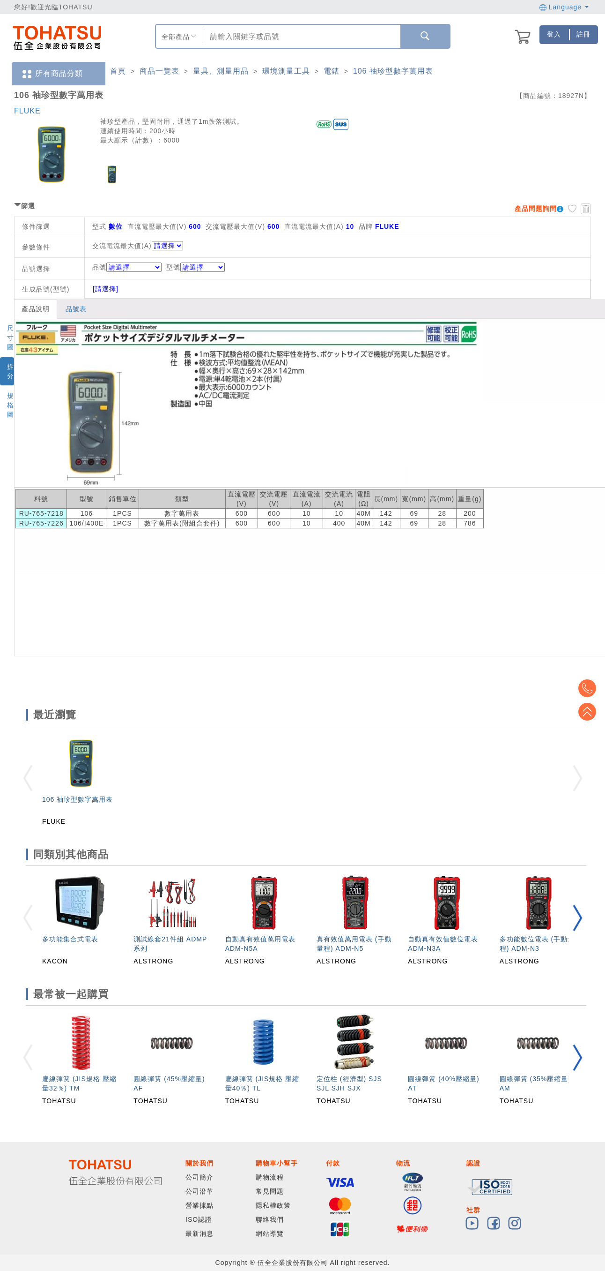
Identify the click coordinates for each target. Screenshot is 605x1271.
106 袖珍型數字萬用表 (393, 71)
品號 (127, 267)
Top (591, 711)
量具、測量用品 (221, 71)
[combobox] (300, 36)
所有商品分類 (52, 74)
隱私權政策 (273, 1205)
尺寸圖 (10, 337)
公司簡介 (199, 1177)
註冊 (583, 34)
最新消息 (199, 1233)
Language (564, 7)
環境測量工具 (286, 71)
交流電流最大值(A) (122, 245)
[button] (577, 917)
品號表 (76, 309)
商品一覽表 (159, 71)
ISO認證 (198, 1219)
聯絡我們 (270, 1219)
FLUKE (27, 111)
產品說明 (36, 309)
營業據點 (199, 1205)
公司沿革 (199, 1191)
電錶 (331, 71)
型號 (195, 267)
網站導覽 (270, 1233)
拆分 (10, 371)
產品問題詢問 (536, 208)
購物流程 (270, 1177)
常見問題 (270, 1191)
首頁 (118, 71)
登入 (554, 34)
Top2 (591, 688)
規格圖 (10, 405)
